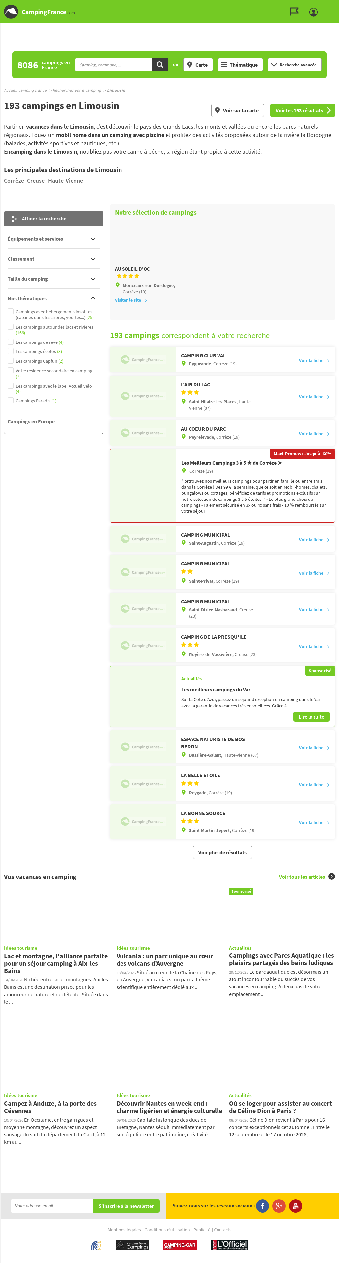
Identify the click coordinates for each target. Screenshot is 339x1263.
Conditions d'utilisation (167, 1218)
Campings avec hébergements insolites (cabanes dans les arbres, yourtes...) (55, 314)
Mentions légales (124, 1218)
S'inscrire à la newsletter (126, 1194)
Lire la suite (311, 712)
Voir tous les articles (307, 865)
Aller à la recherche (337, 5)
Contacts (222, 1218)
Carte (197, 64)
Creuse (36, 180)
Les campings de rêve (40, 342)
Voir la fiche (314, 370)
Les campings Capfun (39, 361)
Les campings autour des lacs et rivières (54, 330)
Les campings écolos (39, 351)
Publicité (202, 1218)
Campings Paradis (36, 401)
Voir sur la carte (236, 110)
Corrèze (14, 180)
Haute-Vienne (65, 180)
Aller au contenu (334, 5)
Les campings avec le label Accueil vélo (54, 389)
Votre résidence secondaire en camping (54, 373)
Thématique (239, 64)
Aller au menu (331, 5)
